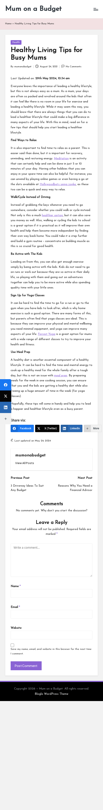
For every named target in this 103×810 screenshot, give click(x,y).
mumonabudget (30, 455)
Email (15, 607)
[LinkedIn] (72, 428)
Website (16, 628)
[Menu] (95, 9)
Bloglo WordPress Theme (51, 694)
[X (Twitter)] (47, 428)
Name (16, 586)
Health (16, 42)
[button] (24, 463)
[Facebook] (22, 428)
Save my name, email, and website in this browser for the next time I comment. (51, 651)
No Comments (71, 66)
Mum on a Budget (33, 9)
